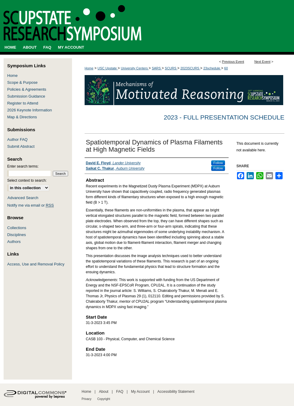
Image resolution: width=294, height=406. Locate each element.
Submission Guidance (26, 96)
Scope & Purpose (22, 82)
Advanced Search (23, 197)
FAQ (119, 391)
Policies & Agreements (26, 89)
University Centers (135, 68)
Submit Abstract (20, 146)
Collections (16, 228)
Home (89, 68)
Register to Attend (22, 103)
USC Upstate (108, 68)
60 (226, 68)
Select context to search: (26, 180)
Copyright (103, 399)
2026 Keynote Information (29, 110)
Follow (218, 163)
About (103, 391)
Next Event (262, 61)
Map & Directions (22, 117)
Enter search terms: (23, 166)
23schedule (212, 68)
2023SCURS (190, 68)
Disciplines (16, 234)
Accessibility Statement (176, 391)
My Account (140, 391)
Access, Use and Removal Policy (35, 264)
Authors (14, 241)
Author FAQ (17, 139)
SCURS (171, 68)
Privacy (87, 399)
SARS (157, 68)
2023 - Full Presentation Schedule (224, 117)
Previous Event (233, 61)
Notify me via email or (30, 205)
